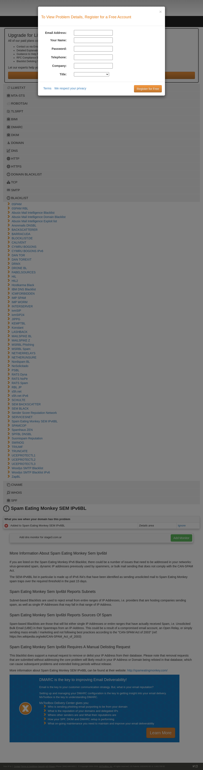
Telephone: (59, 57)
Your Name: (58, 40)
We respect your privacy (70, 88)
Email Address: (56, 32)
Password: (59, 48)
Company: (59, 65)
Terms (47, 88)
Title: (63, 74)
